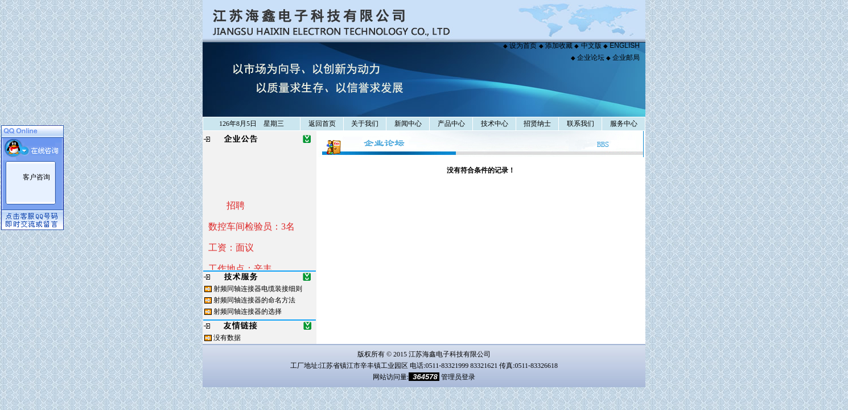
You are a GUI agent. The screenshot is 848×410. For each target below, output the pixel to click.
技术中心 (494, 124)
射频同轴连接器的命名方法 (254, 300)
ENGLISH (625, 46)
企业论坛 (590, 58)
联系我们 (580, 124)
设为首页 (523, 46)
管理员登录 (458, 377)
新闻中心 (408, 124)
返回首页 (322, 124)
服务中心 (623, 124)
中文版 (591, 46)
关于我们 (364, 124)
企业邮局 (626, 58)
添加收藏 (559, 46)
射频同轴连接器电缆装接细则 (257, 289)
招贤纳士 (537, 124)
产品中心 (451, 124)
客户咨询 (36, 177)
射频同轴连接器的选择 (247, 311)
